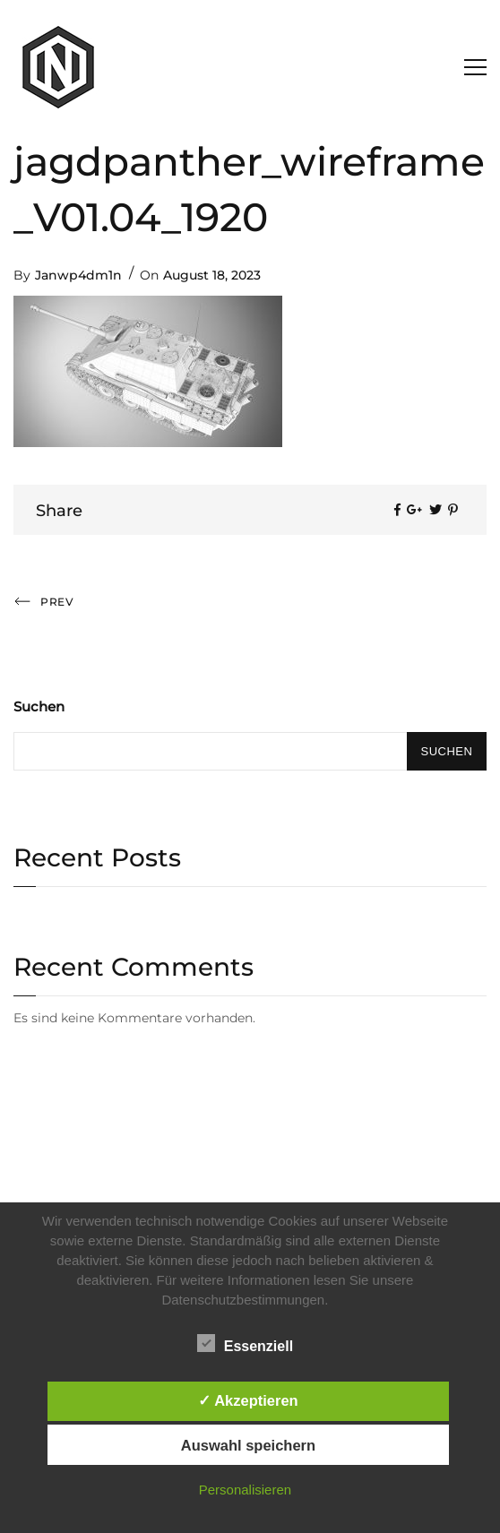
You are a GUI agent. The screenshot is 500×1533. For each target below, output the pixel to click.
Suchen (39, 706)
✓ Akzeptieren (248, 1400)
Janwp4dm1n (78, 275)
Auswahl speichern (248, 1445)
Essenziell (245, 1343)
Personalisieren (245, 1489)
